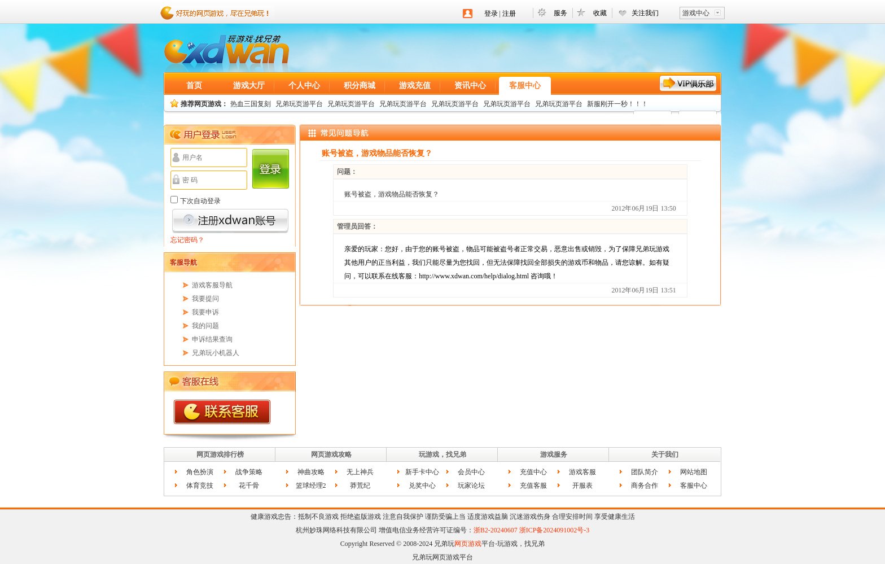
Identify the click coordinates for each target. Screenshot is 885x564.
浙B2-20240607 (496, 530)
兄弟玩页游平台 (299, 104)
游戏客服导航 (212, 285)
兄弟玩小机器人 (215, 353)
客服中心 (525, 85)
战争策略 (248, 472)
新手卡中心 (422, 472)
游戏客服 (582, 472)
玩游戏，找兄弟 (442, 454)
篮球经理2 (311, 485)
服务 (560, 13)
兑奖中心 (422, 485)
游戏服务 (553, 454)
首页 (194, 85)
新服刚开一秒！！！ (617, 104)
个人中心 (304, 85)
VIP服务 (688, 84)
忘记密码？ (187, 240)
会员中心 (471, 472)
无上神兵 (360, 472)
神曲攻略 (311, 472)
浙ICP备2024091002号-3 (554, 530)
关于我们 (664, 454)
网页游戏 (226, 53)
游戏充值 (415, 85)
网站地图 (693, 472)
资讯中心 (470, 85)
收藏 (600, 13)
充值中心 (533, 472)
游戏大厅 (249, 85)
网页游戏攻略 (331, 454)
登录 (491, 14)
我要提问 (205, 299)
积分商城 (359, 85)
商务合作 (644, 485)
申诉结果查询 (212, 339)
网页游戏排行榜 (220, 454)
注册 (509, 14)
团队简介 (644, 472)
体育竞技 (199, 485)
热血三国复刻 (250, 104)
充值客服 (533, 485)
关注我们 (645, 13)
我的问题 (205, 326)
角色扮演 (199, 472)
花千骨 (249, 485)
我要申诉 (205, 312)
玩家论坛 (471, 485)
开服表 (582, 485)
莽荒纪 (360, 485)
